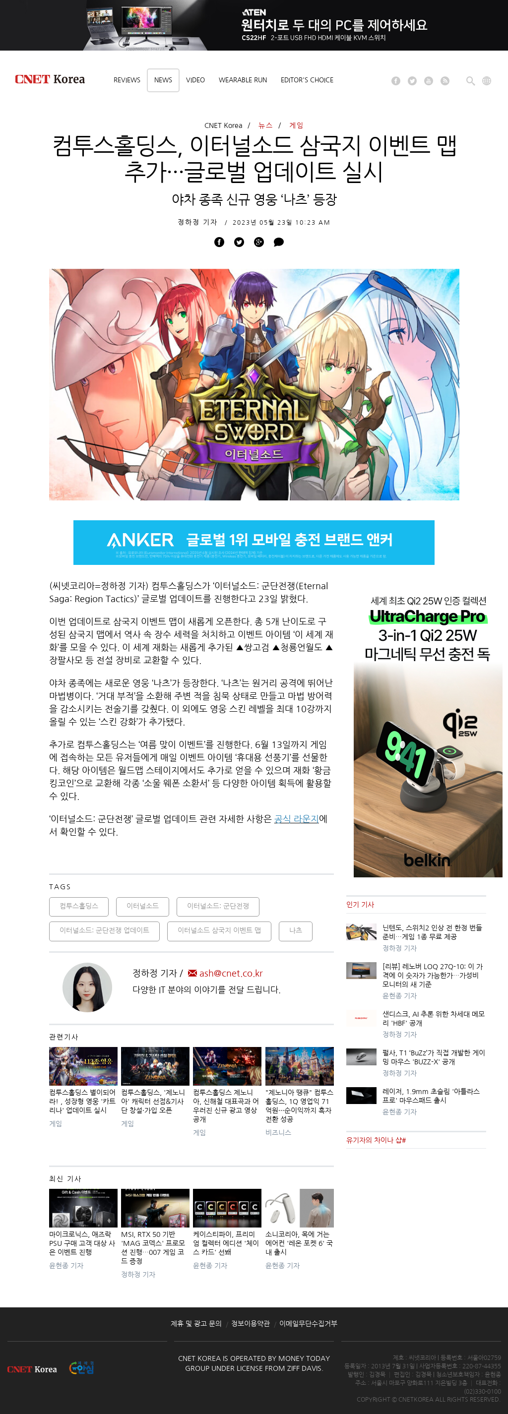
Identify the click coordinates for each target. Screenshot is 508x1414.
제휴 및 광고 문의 (196, 1323)
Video (195, 80)
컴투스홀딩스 (79, 906)
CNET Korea (223, 125)
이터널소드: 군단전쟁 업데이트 (104, 930)
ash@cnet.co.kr (225, 973)
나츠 (295, 930)
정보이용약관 (250, 1323)
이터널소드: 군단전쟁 (218, 906)
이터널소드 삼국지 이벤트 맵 (219, 930)
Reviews (127, 80)
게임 (296, 125)
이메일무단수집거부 (308, 1323)
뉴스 (265, 125)
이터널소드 (143, 906)
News (163, 80)
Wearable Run (243, 80)
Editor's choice (307, 80)
